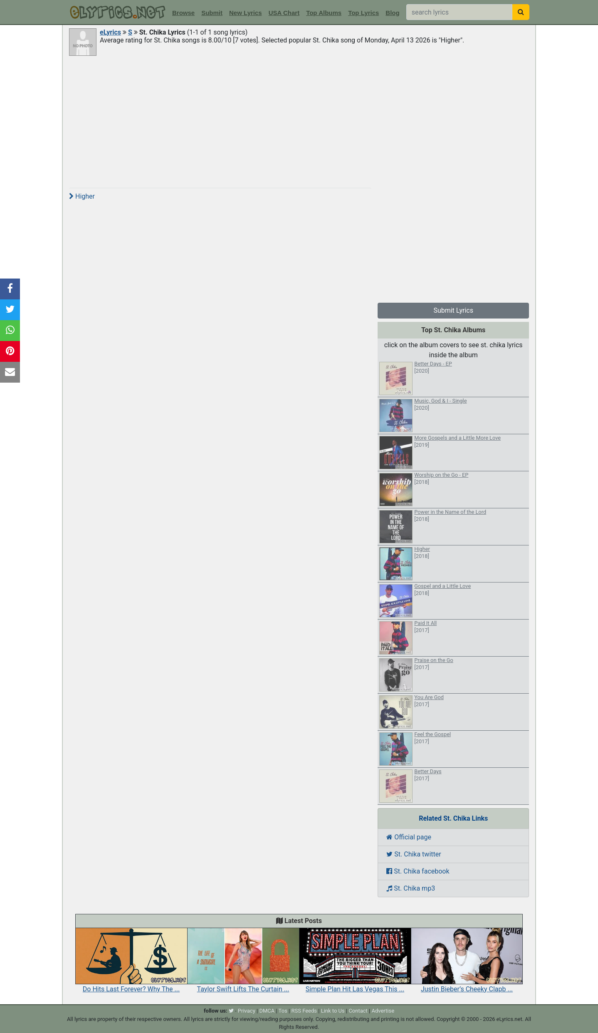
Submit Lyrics (453, 310)
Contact (357, 1011)
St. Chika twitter (413, 854)
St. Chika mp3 (410, 888)
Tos (283, 1011)
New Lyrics (245, 12)
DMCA (266, 1011)
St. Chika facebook (417, 871)
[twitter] (231, 1011)
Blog (392, 12)
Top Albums (323, 12)
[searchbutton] (520, 12)
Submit (211, 12)
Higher (82, 196)
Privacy (246, 1011)
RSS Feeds (304, 1011)
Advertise (382, 1011)
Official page (408, 837)
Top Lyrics (363, 12)
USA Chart (284, 12)
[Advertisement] (299, 119)
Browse (183, 12)
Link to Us (333, 1011)
